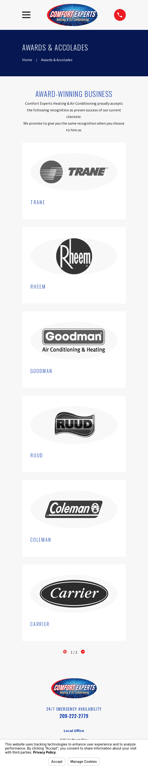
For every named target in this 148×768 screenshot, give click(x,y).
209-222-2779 (73, 715)
